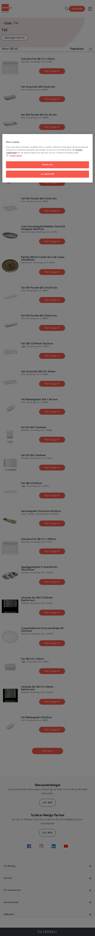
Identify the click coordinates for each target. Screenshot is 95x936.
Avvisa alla (47, 165)
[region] (47, 158)
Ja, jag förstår (47, 174)
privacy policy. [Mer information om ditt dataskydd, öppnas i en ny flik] (16, 156)
